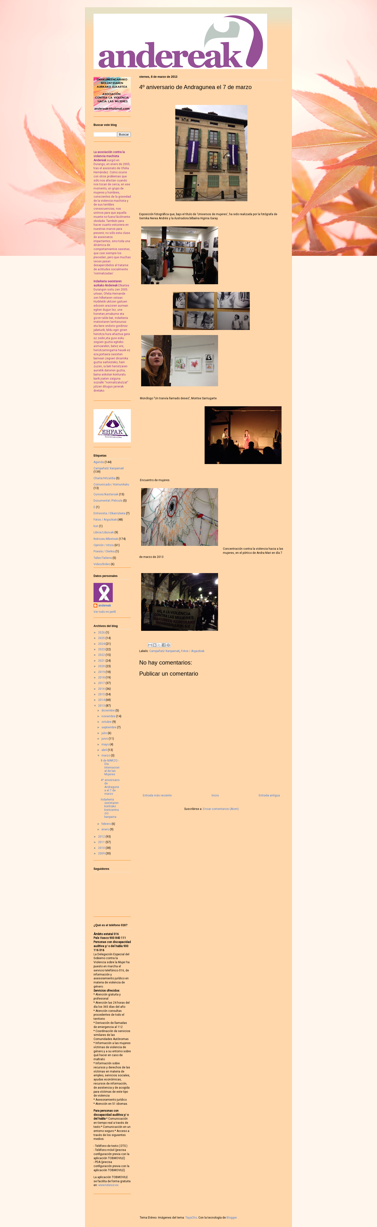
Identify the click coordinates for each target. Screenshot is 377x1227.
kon (96, 526)
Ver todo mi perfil (105, 612)
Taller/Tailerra (103, 558)
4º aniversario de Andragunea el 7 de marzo (110, 787)
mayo (105, 744)
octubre (106, 721)
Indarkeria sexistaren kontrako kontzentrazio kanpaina (110, 808)
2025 (102, 638)
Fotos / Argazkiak (192, 651)
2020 (102, 666)
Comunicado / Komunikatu (111, 484)
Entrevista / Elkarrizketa (109, 513)
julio (104, 733)
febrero (106, 824)
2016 (102, 689)
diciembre (108, 710)
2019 (102, 672)
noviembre (108, 716)
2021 (102, 660)
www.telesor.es (108, 1185)
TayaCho (191, 1217)
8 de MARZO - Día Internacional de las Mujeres (110, 767)
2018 (102, 677)
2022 (102, 655)
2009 (102, 853)
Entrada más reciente (157, 795)
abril (104, 750)
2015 (102, 694)
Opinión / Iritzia (104, 545)
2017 (102, 683)
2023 (102, 649)
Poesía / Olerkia (104, 551)
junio (105, 738)
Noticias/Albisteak (106, 539)
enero (105, 829)
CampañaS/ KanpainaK (164, 651)
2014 (102, 700)
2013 (102, 705)
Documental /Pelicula (108, 500)
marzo (106, 755)
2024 (102, 644)
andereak (104, 605)
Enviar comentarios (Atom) (221, 809)
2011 (102, 842)
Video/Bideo (102, 564)
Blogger (231, 1217)
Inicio (215, 795)
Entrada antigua (269, 795)
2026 (102, 632)
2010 (102, 848)
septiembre (109, 727)
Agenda (99, 462)
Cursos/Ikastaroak (106, 494)
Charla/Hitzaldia (104, 478)
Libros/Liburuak (104, 532)
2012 (102, 836)
